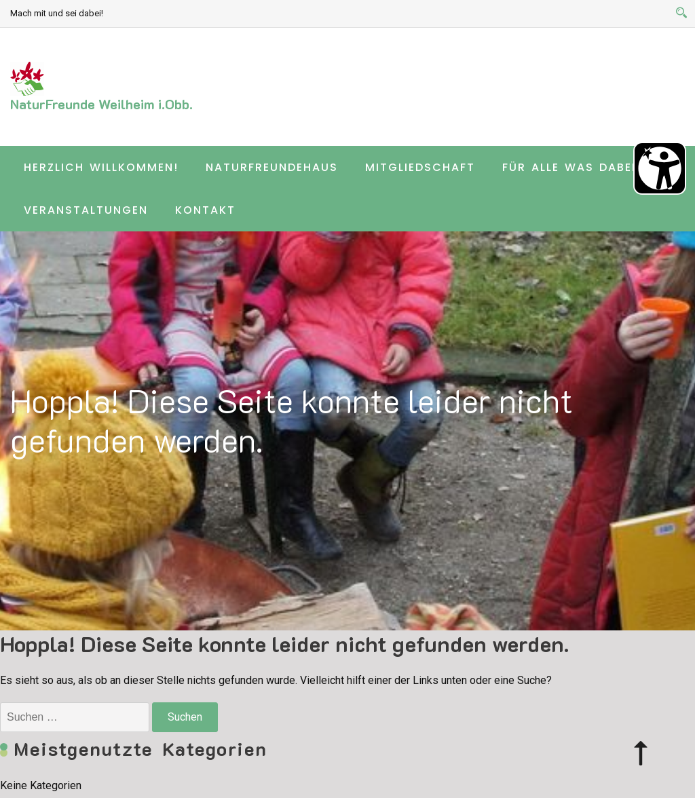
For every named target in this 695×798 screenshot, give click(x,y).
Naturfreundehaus (272, 167)
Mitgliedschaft (420, 167)
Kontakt (205, 210)
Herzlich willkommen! (101, 167)
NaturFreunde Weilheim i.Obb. (101, 104)
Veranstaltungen (86, 210)
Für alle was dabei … (576, 167)
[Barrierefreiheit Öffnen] (659, 168)
